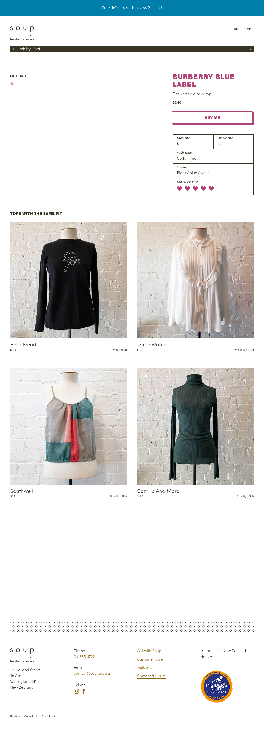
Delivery (144, 667)
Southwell (21, 490)
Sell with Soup (149, 650)
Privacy (15, 716)
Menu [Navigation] (249, 29)
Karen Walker (152, 344)
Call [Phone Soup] (235, 29)
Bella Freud (23, 344)
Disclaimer (48, 716)
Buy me (212, 117)
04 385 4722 (84, 656)
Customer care (150, 659)
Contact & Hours (151, 675)
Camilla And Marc (158, 490)
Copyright (30, 716)
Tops (14, 83)
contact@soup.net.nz (92, 673)
